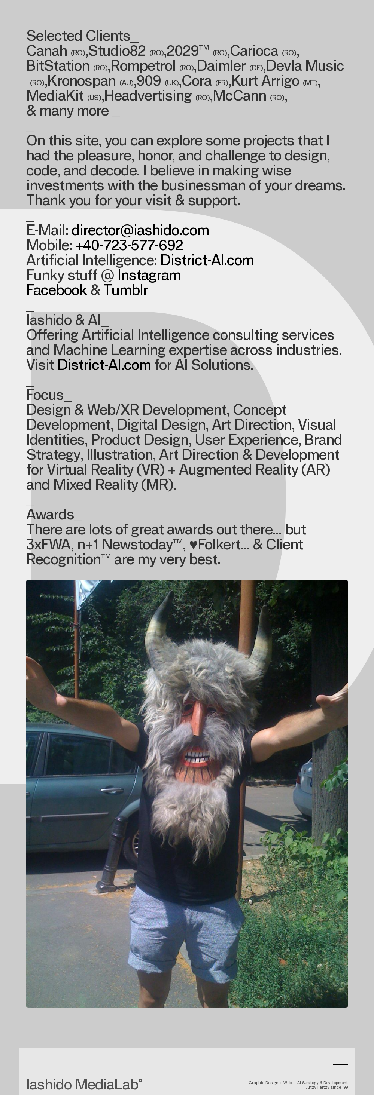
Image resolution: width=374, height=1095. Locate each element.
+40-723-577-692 (129, 246)
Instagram (149, 276)
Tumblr (125, 291)
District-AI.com (207, 261)
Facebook (56, 291)
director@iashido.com (140, 231)
